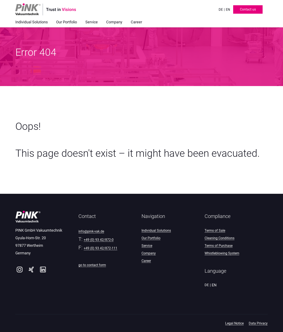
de (221, 10)
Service (147, 246)
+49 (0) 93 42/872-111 (100, 248)
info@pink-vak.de (91, 231)
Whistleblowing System (222, 253)
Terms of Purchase (219, 246)
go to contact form (92, 265)
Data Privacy (258, 323)
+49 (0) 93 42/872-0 (99, 240)
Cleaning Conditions (219, 238)
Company (149, 253)
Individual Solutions (156, 230)
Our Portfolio (151, 238)
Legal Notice (234, 323)
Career (146, 261)
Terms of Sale (215, 230)
